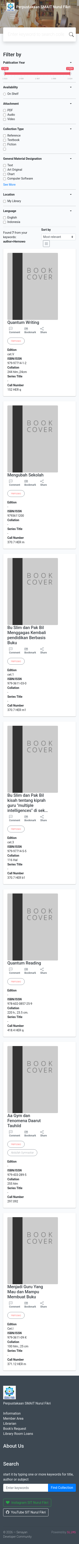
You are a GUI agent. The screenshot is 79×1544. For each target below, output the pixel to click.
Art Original (14, 169)
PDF (10, 110)
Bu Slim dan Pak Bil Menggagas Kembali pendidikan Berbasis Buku (26, 635)
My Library (14, 201)
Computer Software (20, 178)
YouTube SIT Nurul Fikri (26, 1512)
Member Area (13, 1419)
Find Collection (62, 1488)
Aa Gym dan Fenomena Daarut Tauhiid (24, 1120)
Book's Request (14, 1429)
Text (10, 165)
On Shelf (13, 93)
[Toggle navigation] (12, 16)
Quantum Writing (23, 322)
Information (12, 1413)
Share (43, 330)
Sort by (46, 229)
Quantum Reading (24, 963)
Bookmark (30, 332)
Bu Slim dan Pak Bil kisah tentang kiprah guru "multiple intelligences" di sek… (27, 803)
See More (9, 184)
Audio (11, 114)
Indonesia (13, 222)
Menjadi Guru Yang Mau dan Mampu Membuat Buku (25, 1291)
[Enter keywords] (25, 1488)
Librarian (9, 1424)
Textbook (13, 140)
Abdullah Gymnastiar (22, 1152)
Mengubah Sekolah (25, 475)
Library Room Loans (18, 1434)
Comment (14, 330)
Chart (11, 174)
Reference (14, 135)
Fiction (11, 144)
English (12, 217)
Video (11, 119)
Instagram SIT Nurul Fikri (27, 1503)
